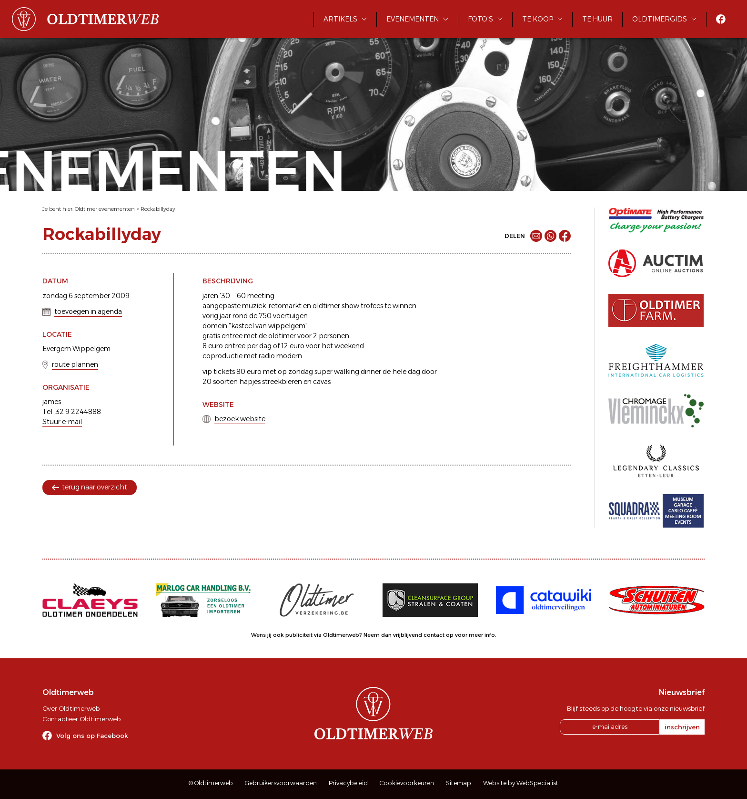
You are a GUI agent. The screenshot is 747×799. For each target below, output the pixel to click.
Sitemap (458, 783)
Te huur (597, 19)
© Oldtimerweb (211, 783)
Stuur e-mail (62, 421)
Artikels (340, 19)
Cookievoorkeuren (407, 783)
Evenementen (412, 19)
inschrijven (682, 727)
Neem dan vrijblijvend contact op (408, 635)
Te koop (537, 19)
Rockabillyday (158, 209)
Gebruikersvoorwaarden (281, 783)
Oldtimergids (659, 19)
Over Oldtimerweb (71, 708)
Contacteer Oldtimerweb (81, 719)
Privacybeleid (348, 783)
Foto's (480, 19)
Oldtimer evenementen (105, 209)
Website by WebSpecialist (520, 783)
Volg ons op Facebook (92, 735)
